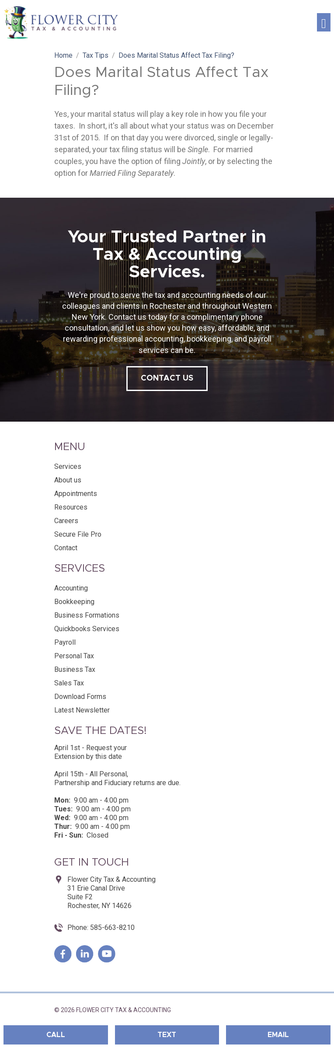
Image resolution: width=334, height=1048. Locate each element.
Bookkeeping (74, 601)
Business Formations (86, 615)
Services (67, 466)
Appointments (75, 493)
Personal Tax (74, 656)
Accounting (71, 588)
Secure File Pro (77, 534)
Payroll (65, 642)
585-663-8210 (111, 927)
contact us (167, 378)
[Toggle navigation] (324, 22)
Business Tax (74, 669)
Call (55, 1034)
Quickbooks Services (86, 629)
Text (166, 1034)
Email (278, 1034)
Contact (65, 548)
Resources (70, 507)
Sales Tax (69, 683)
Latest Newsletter (82, 710)
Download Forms (80, 696)
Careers (66, 521)
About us (67, 480)
